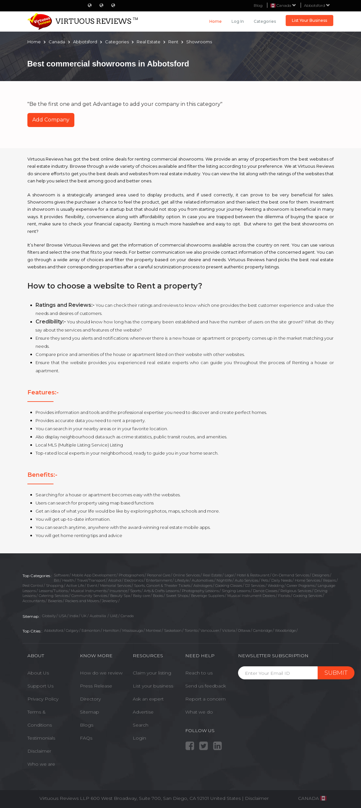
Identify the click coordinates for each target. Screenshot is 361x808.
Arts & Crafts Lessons (161, 590)
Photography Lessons (200, 590)
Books (158, 595)
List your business (153, 686)
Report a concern (205, 699)
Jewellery (110, 601)
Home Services (307, 580)
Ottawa (244, 630)
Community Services (89, 595)
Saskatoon (173, 630)
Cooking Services (307, 595)
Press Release (96, 686)
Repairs (329, 580)
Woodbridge (285, 630)
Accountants (34, 601)
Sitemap (89, 712)
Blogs (86, 725)
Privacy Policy (42, 699)
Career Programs (301, 585)
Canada (127, 616)
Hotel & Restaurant (253, 575)
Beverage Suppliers (207, 595)
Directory (90, 699)
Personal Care (158, 575)
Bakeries (55, 601)
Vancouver (210, 630)
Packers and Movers (82, 601)
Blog (258, 5)
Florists (284, 595)
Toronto (191, 630)
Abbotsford (317, 5)
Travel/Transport (91, 580)
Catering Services (53, 595)
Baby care (141, 595)
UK (84, 616)
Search (140, 725)
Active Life (75, 585)
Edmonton (91, 630)
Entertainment (159, 580)
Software (61, 575)
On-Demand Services (290, 575)
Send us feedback (205, 686)
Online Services (186, 575)
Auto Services (246, 580)
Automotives (203, 580)
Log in (238, 21)
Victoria (228, 630)
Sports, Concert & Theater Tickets (162, 585)
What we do (199, 712)
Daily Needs (281, 580)
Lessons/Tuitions (53, 590)
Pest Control (33, 585)
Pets (264, 580)
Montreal (153, 630)
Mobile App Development (94, 575)
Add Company (50, 120)
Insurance (118, 590)
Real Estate (212, 575)
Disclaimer (39, 751)
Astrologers (202, 585)
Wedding (276, 585)
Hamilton (111, 630)
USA (63, 616)
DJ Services (255, 585)
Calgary (72, 630)
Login (139, 738)
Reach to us (199, 673)
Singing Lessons (236, 590)
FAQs (86, 738)
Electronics (133, 580)
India (73, 616)
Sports (135, 590)
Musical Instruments (89, 590)
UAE (114, 616)
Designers (320, 575)
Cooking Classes (228, 585)
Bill (56, 580)
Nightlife (224, 580)
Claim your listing (152, 673)
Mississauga (132, 630)
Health (68, 580)
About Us (38, 673)
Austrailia (98, 616)
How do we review (101, 673)
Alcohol (114, 580)
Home (215, 21)
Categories (265, 21)
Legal (229, 575)
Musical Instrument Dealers (251, 595)
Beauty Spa (120, 595)
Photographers (131, 575)
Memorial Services (115, 585)
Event (92, 585)
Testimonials (41, 738)
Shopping (54, 585)
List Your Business (309, 20)
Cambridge (262, 630)
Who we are (41, 764)
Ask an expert (148, 699)
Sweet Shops (177, 595)
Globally (49, 616)
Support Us (40, 686)
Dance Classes (265, 590)
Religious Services (295, 590)
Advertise (143, 712)
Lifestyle (182, 580)
